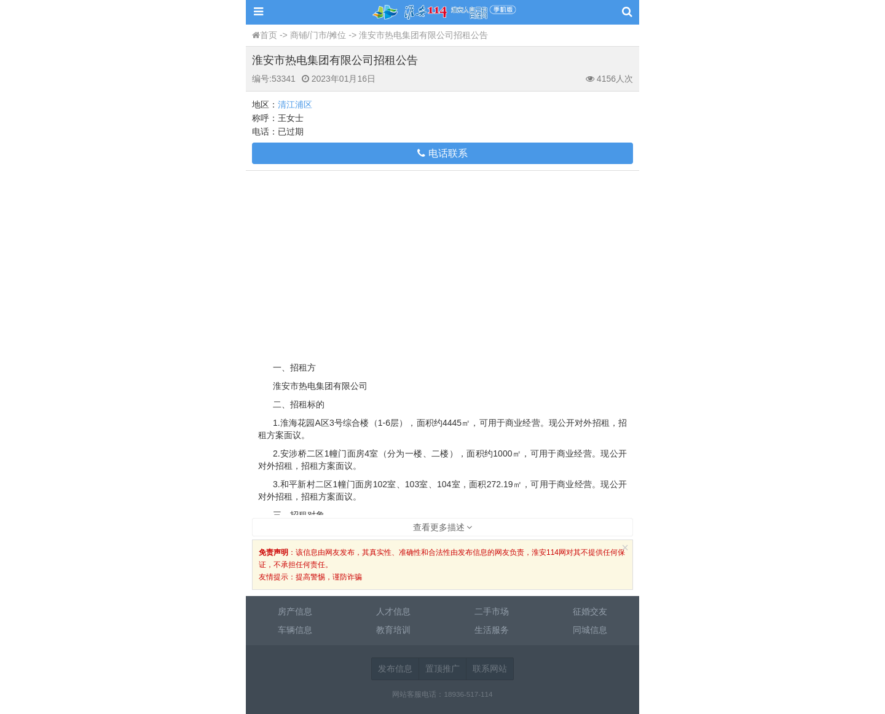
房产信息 (295, 611)
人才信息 (393, 611)
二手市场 (491, 611)
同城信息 (590, 630)
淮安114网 (442, 12)
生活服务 (491, 630)
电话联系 (442, 153)
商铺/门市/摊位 (318, 35)
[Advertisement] (442, 263)
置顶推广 (442, 668)
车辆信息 (295, 630)
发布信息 (395, 668)
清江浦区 (295, 104)
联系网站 (490, 668)
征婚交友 (590, 611)
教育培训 (393, 630)
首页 (268, 35)
